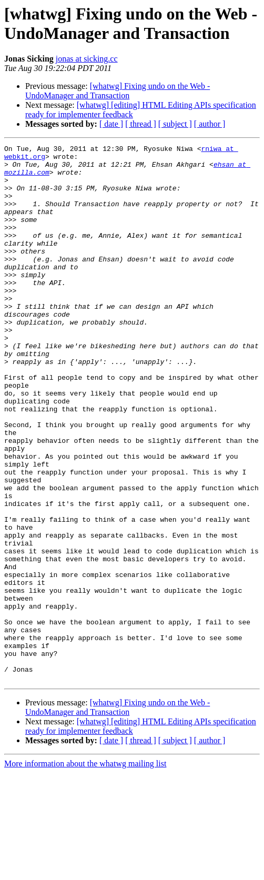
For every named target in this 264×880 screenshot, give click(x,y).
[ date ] (111, 123)
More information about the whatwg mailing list (85, 870)
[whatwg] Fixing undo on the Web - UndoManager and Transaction (117, 91)
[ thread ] (140, 123)
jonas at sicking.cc (87, 58)
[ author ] (210, 123)
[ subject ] (175, 123)
